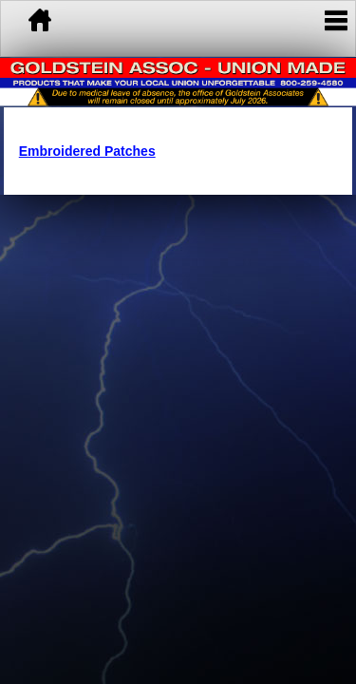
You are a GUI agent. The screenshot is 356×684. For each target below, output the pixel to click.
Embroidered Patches (87, 151)
